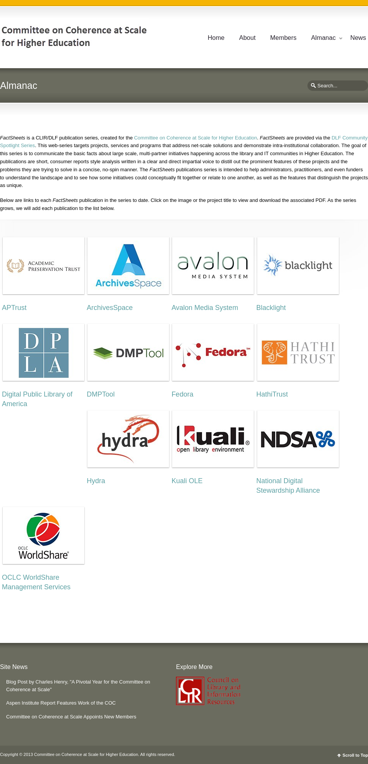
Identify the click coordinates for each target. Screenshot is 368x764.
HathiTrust (272, 394)
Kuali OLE (186, 481)
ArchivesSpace (110, 308)
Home (216, 37)
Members (283, 37)
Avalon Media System (204, 308)
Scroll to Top (355, 755)
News (358, 37)
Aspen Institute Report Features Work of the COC (61, 703)
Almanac (323, 37)
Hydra (96, 481)
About (247, 37)
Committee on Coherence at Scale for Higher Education (195, 138)
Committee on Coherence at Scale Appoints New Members (71, 717)
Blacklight (271, 308)
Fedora (182, 394)
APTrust (14, 308)
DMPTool (101, 394)
